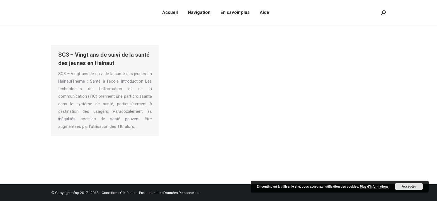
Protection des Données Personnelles (169, 193)
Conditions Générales (119, 193)
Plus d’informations (374, 186)
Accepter (409, 186)
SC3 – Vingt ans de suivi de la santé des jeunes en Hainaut (103, 58)
